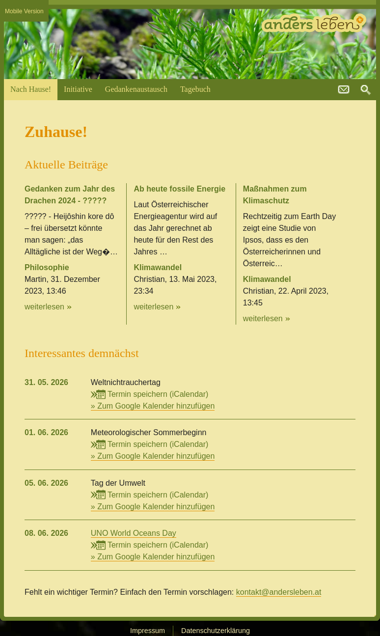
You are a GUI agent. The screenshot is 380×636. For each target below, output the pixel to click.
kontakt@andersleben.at (343, 90)
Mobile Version (24, 11)
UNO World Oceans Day (133, 533)
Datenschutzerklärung (215, 631)
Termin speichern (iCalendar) (150, 394)
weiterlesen (44, 307)
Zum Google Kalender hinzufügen (156, 406)
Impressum (147, 631)
